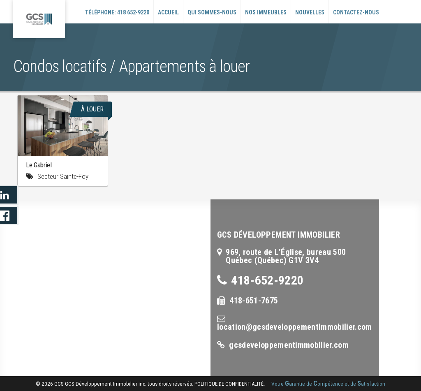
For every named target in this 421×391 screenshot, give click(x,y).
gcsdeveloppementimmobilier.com (289, 345)
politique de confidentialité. (229, 384)
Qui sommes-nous (211, 12)
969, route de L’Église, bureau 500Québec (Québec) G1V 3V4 (286, 256)
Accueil (168, 12)
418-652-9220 (267, 280)
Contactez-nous (356, 12)
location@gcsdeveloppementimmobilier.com (294, 327)
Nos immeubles (266, 12)
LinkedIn (9, 195)
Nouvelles (309, 12)
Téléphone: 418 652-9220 (117, 12)
